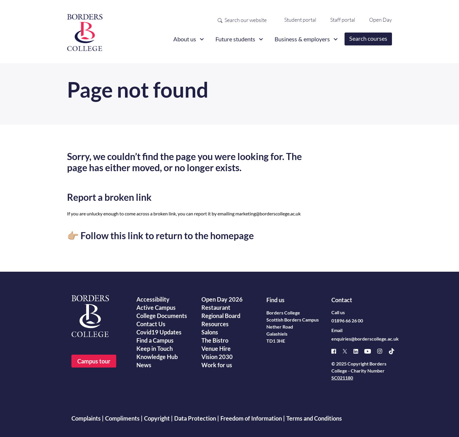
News (143, 364)
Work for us (216, 364)
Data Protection (195, 418)
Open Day (380, 19)
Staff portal (342, 19)
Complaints (86, 418)
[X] (347, 351)
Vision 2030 (217, 356)
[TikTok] (394, 351)
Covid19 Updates (158, 332)
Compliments (122, 418)
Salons (209, 332)
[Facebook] (336, 351)
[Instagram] (382, 351)
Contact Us (150, 323)
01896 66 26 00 (347, 320)
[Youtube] (370, 351)
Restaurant (215, 307)
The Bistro (214, 340)
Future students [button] (235, 38)
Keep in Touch (154, 348)
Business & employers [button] (302, 38)
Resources (215, 323)
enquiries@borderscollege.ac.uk (365, 338)
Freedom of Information (251, 418)
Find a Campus (155, 340)
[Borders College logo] (84, 30)
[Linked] (358, 351)
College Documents (161, 315)
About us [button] (184, 38)
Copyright (157, 418)
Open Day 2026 (222, 299)
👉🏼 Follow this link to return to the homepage (160, 235)
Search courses (368, 38)
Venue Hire (216, 348)
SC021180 (342, 377)
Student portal (300, 19)
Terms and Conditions (314, 418)
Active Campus (156, 307)
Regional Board (220, 315)
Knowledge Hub (157, 356)
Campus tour (93, 361)
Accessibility (152, 299)
